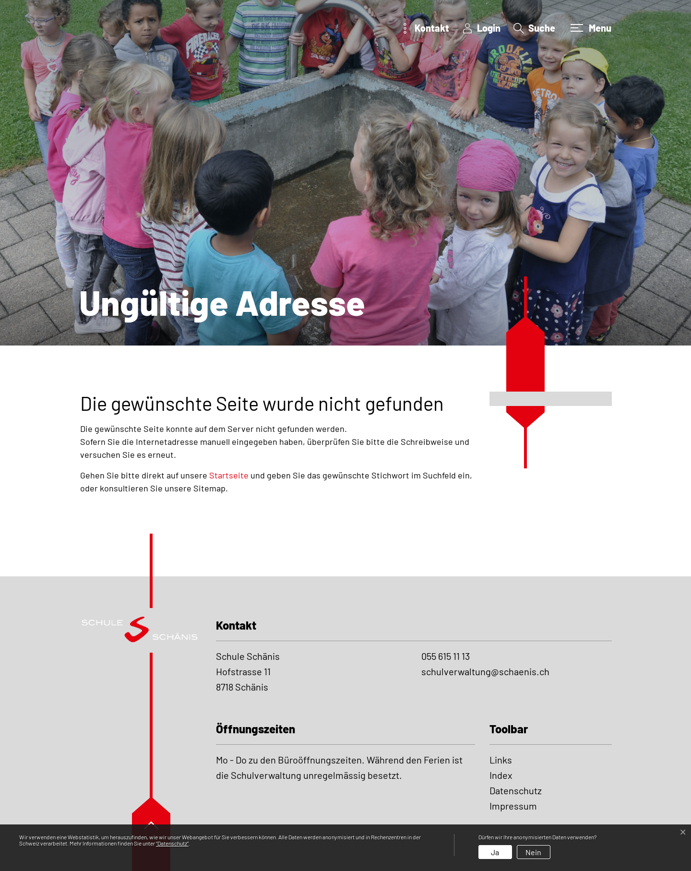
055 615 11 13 (445, 656)
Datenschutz (515, 790)
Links (500, 759)
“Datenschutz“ (172, 843)
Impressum (513, 805)
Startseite (229, 475)
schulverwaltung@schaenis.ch (485, 671)
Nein (533, 852)
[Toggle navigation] (590, 28)
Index (500, 775)
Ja (495, 852)
